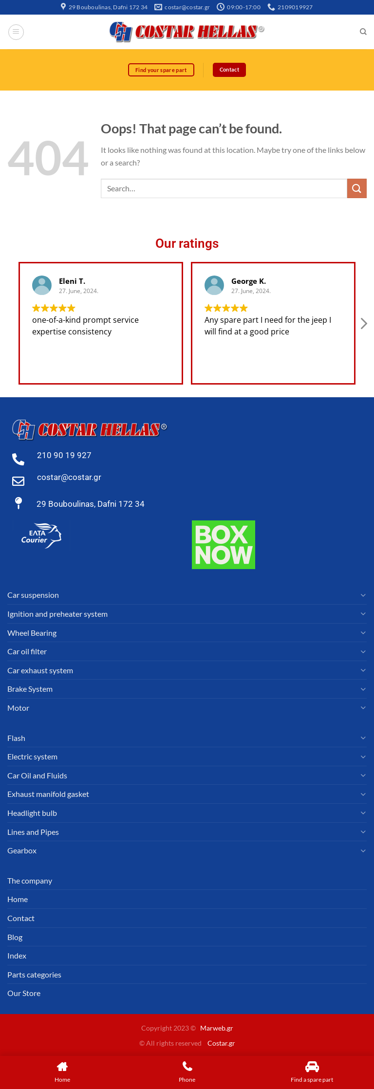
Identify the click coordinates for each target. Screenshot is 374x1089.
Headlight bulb (32, 812)
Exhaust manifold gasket (48, 794)
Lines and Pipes (33, 831)
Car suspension (33, 595)
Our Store (23, 993)
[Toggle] (363, 595)
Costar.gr (221, 1043)
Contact (21, 918)
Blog (14, 936)
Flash (16, 737)
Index (16, 955)
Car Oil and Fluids (37, 775)
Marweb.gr (216, 1028)
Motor (18, 707)
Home (17, 899)
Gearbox (22, 850)
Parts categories (34, 974)
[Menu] (16, 32)
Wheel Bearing (31, 632)
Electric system (32, 756)
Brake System (30, 689)
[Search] (363, 32)
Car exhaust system (40, 670)
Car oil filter (27, 651)
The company (29, 880)
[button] (363, 326)
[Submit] (357, 188)
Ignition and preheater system (57, 614)
